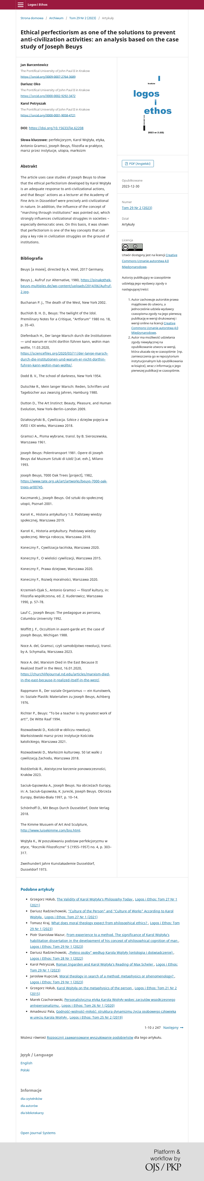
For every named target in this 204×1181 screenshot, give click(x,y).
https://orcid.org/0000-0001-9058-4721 (48, 115)
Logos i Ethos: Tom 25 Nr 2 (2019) (96, 1017)
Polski (25, 1070)
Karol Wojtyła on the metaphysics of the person (95, 988)
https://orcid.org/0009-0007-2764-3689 (48, 76)
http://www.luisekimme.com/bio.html (50, 830)
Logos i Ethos (37, 4)
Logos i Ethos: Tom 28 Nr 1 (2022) (56, 958)
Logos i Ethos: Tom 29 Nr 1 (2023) (56, 946)
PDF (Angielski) (140, 163)
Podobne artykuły (37, 889)
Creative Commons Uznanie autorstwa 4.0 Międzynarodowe (149, 261)
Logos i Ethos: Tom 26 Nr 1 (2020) (88, 1005)
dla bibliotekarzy (32, 1113)
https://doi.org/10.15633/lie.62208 (56, 128)
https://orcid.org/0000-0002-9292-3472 (48, 96)
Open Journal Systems (38, 1133)
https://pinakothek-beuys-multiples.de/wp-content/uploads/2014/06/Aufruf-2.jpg (66, 286)
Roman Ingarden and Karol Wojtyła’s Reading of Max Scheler (105, 964)
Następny (170, 1027)
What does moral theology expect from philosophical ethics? (99, 923)
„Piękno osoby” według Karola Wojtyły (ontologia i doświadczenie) (120, 952)
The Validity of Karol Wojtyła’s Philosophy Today (95, 899)
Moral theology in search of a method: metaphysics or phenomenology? (116, 976)
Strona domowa (32, 18)
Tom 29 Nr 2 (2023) (82, 18)
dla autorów (29, 1106)
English (26, 1063)
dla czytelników (31, 1098)
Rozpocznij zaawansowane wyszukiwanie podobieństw (90, 1037)
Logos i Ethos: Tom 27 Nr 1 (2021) (71, 917)
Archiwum (56, 18)
